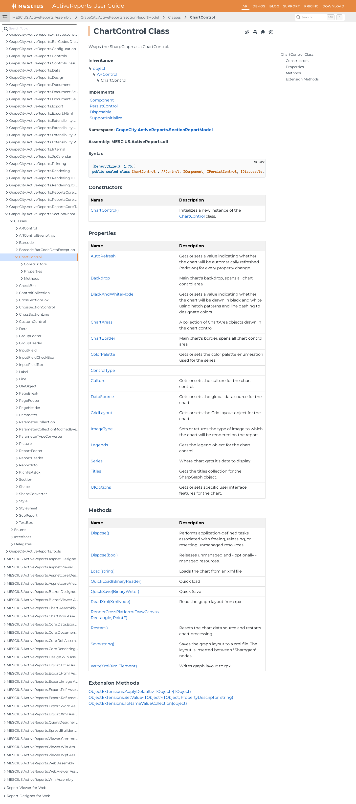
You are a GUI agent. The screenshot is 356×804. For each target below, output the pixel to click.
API (245, 6)
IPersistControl (103, 106)
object (99, 68)
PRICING (311, 6)
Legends (99, 445)
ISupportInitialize (105, 118)
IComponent (101, 100)
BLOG (274, 6)
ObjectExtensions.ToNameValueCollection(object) (138, 703)
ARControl (107, 74)
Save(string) (102, 644)
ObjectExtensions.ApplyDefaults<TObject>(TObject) (140, 691)
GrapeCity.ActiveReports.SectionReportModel (120, 17)
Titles (96, 471)
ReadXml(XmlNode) (110, 601)
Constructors (297, 60)
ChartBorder (103, 338)
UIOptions (101, 487)
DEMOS (258, 6)
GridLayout (101, 412)
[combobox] (39, 28)
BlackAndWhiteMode (112, 294)
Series (97, 461)
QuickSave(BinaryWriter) (115, 591)
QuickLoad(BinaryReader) (116, 581)
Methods (293, 73)
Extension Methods (302, 79)
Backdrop (100, 278)
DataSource (102, 396)
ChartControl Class (297, 54)
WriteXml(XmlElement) (114, 666)
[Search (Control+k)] (320, 17)
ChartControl (202, 17)
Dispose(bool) (104, 555)
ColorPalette (103, 354)
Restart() (99, 628)
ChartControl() (105, 210)
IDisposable (100, 112)
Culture (98, 380)
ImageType (102, 429)
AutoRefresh (103, 256)
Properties (295, 67)
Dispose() (100, 533)
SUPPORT (291, 6)
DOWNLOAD (333, 6)
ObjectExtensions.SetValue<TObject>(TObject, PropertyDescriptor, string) (161, 697)
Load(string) (102, 571)
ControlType (103, 370)
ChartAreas (101, 322)
